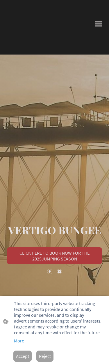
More (19, 341)
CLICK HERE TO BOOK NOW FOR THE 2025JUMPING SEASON (54, 256)
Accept (22, 356)
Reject (45, 356)
